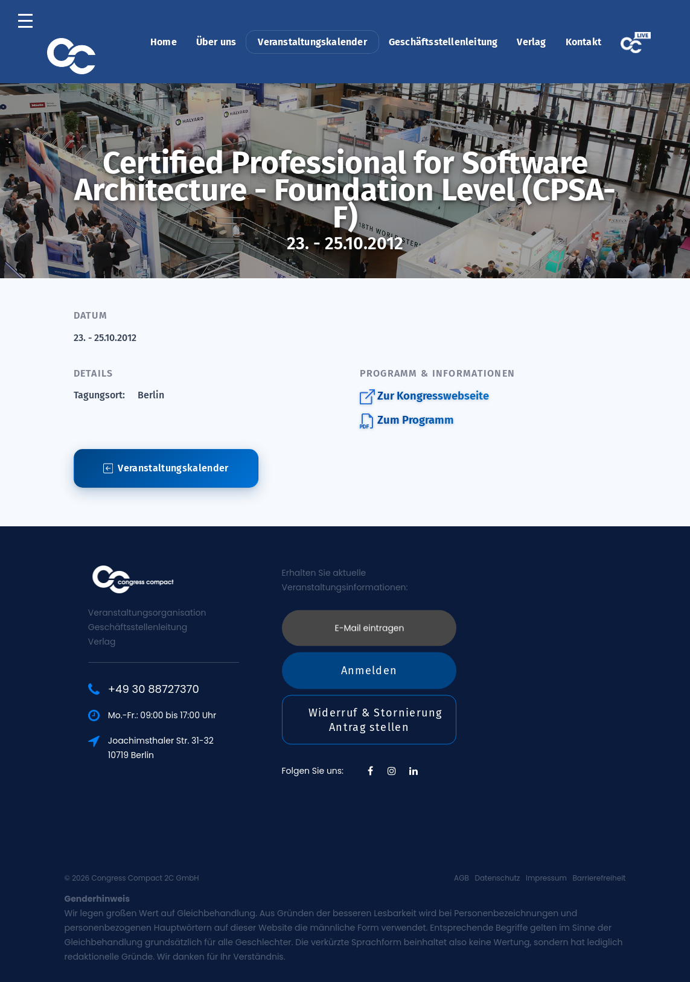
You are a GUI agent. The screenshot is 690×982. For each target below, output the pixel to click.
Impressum (546, 878)
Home (163, 42)
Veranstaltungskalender (312, 42)
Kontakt (583, 42)
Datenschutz (497, 878)
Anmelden (369, 606)
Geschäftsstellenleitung (443, 42)
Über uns (216, 42)
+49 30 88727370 (197, 689)
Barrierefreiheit (599, 878)
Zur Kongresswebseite (424, 396)
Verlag (531, 42)
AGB (461, 878)
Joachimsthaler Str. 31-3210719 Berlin (204, 748)
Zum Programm (407, 421)
